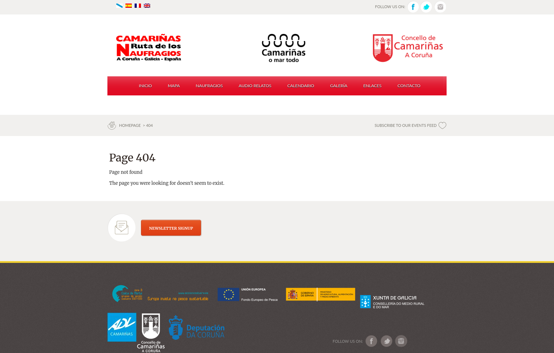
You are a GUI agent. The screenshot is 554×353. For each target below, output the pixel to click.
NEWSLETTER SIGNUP (171, 228)
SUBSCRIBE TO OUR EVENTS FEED (406, 125)
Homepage (130, 125)
